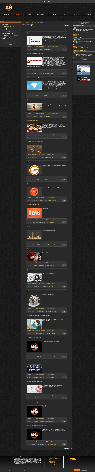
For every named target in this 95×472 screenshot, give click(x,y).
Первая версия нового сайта (35, 290)
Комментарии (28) (51, 377)
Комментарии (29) (51, 397)
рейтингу (33, 28)
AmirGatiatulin (79, 46)
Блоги (54, 14)
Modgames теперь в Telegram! (35, 77)
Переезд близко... (32, 270)
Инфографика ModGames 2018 (35, 381)
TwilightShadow (54, 46)
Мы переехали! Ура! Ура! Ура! (35, 141)
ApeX (52, 70)
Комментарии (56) (51, 179)
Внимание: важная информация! (36, 32)
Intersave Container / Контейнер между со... (83, 44)
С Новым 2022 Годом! (33, 120)
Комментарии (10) (50, 265)
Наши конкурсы (84, 23)
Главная (6, 14)
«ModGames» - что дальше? (35, 402)
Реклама (88, 14)
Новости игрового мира (11, 35)
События (9, 32)
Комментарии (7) (49, 116)
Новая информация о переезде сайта (37, 425)
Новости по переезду (33, 204)
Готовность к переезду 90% (35, 184)
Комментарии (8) (50, 95)
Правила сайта (52, 461)
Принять (77, 470)
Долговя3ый (78, 27)
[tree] (10, 32)
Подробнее (84, 470)
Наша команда (52, 464)
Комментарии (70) (51, 333)
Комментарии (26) (51, 73)
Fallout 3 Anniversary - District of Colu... (82, 57)
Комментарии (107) (52, 311)
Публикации (41, 14)
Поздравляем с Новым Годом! (35, 249)
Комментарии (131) (52, 157)
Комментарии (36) (52, 356)
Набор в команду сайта (84, 22)
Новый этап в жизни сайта (34, 337)
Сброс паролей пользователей (35, 53)
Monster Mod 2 (77, 37)
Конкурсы (9, 30)
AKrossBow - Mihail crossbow (80, 50)
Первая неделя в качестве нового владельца (39, 315)
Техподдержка (52, 462)
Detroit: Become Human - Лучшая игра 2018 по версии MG (42, 361)
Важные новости (11, 28)
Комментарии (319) (51, 421)
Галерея (65, 14)
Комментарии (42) (52, 244)
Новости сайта (9, 26)
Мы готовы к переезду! (34, 161)
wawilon (53, 154)
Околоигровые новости (10, 37)
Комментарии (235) (50, 222)
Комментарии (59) (52, 200)
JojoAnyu (78, 34)
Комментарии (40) (52, 444)
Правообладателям (53, 459)
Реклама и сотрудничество (54, 458)
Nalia (52, 92)
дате (30, 28)
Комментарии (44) (50, 49)
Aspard (52, 374)
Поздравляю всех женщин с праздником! (38, 100)
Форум (29, 14)
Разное (76, 14)
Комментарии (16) (51, 136)
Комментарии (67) (51, 286)
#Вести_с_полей (32, 226)
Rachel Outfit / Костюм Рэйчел (80, 32)
